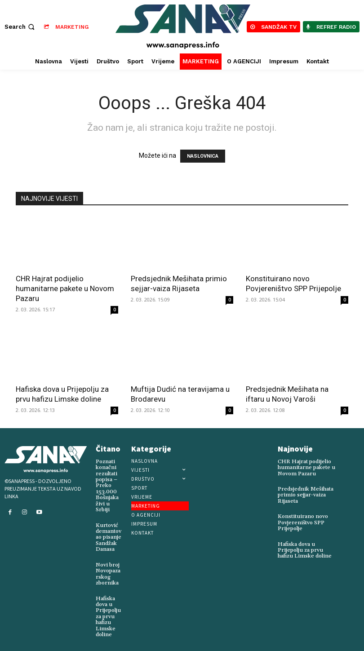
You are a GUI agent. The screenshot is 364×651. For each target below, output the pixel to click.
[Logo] (183, 26)
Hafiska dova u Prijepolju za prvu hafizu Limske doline (108, 614)
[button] (20, 26)
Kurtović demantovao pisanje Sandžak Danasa (108, 536)
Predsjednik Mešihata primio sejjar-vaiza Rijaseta (305, 494)
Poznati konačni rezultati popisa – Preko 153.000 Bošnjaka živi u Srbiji (107, 485)
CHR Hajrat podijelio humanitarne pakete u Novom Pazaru (65, 288)
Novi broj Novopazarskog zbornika (108, 572)
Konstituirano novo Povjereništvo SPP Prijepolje (302, 522)
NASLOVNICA (202, 156)
